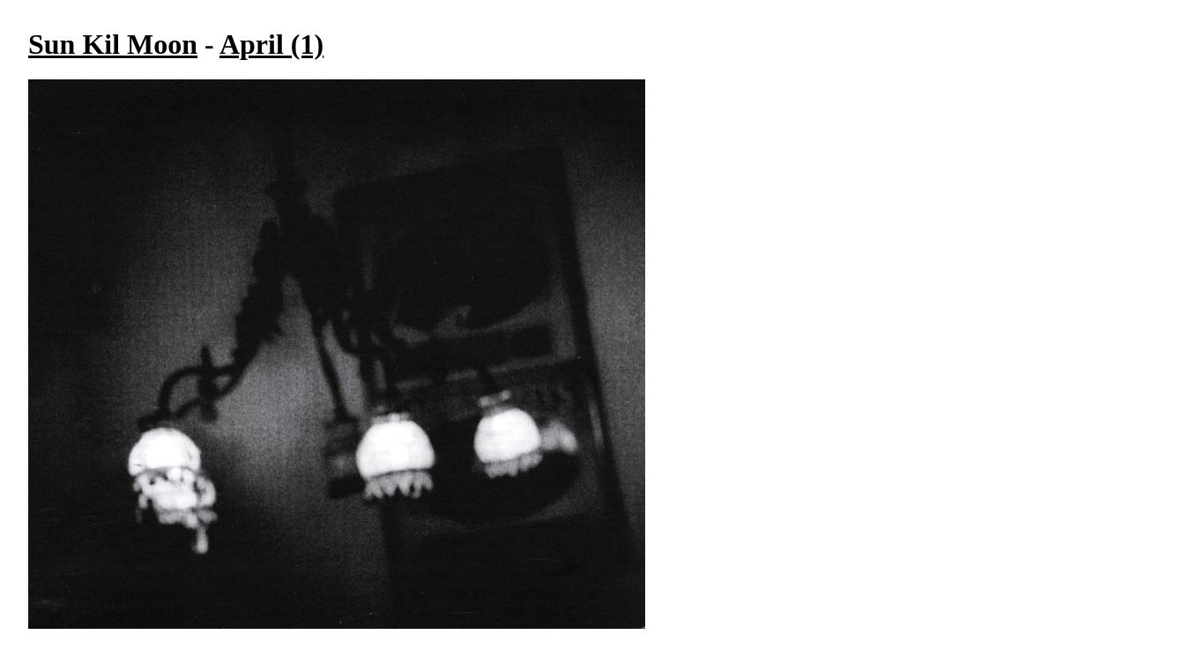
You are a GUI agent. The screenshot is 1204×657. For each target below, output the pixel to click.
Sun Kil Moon (112, 44)
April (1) (271, 44)
